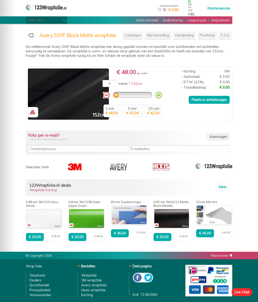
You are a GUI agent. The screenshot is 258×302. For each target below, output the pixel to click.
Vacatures (37, 275)
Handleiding (184, 35)
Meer (223, 187)
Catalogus (133, 35)
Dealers (35, 280)
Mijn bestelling (158, 35)
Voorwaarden (40, 295)
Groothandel (39, 285)
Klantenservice (218, 8)
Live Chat (241, 292)
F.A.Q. (225, 35)
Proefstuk (207, 35)
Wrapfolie (89, 275)
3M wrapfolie (91, 280)
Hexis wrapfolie (93, 290)
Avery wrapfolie (94, 285)
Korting (87, 295)
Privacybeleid (39, 290)
